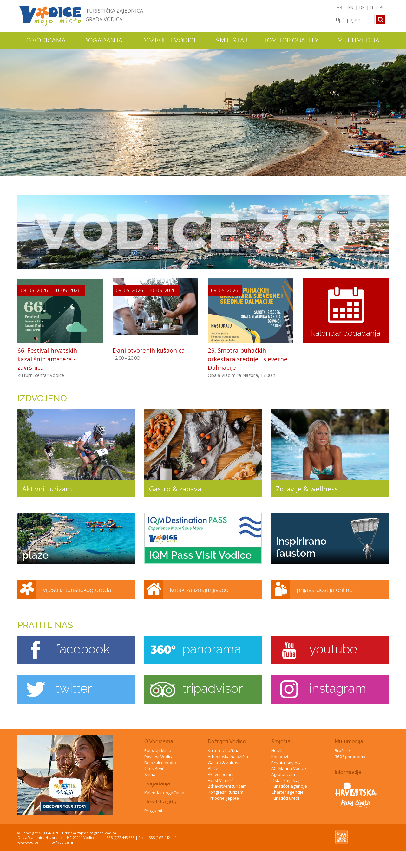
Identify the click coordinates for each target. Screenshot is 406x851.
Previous (6, 109)
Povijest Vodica (159, 756)
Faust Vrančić (220, 780)
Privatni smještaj (287, 762)
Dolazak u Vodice (161, 762)
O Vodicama (158, 741)
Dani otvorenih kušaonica (149, 350)
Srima (149, 774)
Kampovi (279, 756)
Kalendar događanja (164, 793)
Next (400, 109)
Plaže (213, 768)
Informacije (348, 772)
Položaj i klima (157, 750)
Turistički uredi (285, 798)
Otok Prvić (154, 768)
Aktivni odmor (221, 774)
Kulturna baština (223, 750)
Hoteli (276, 750)
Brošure (342, 750)
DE (361, 7)
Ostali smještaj (285, 780)
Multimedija (349, 741)
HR (339, 7)
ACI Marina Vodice (288, 768)
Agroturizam (283, 774)
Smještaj (281, 741)
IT (372, 7)
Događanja (103, 40)
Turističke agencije (289, 786)
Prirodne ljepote (223, 798)
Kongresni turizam (225, 792)
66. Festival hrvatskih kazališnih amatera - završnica (47, 358)
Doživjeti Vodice (227, 741)
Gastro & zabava (224, 762)
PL (382, 7)
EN (350, 7)
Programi (153, 811)
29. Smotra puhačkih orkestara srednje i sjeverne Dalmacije (247, 358)
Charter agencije (287, 792)
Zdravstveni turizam (227, 786)
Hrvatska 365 (160, 802)
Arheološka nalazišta (228, 756)
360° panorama (350, 756)
